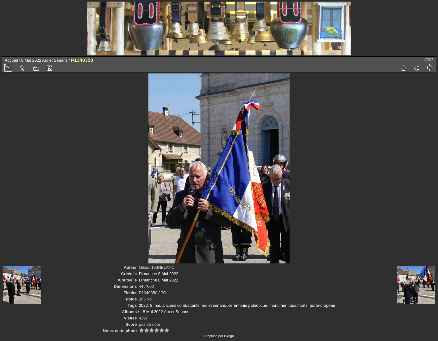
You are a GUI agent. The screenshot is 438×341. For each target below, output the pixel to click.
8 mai (155, 305)
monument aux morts (288, 305)
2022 (143, 305)
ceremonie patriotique (247, 305)
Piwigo (229, 336)
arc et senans (214, 305)
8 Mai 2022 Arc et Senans (44, 60)
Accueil (11, 60)
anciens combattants (180, 305)
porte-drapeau (322, 305)
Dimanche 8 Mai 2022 (158, 273)
